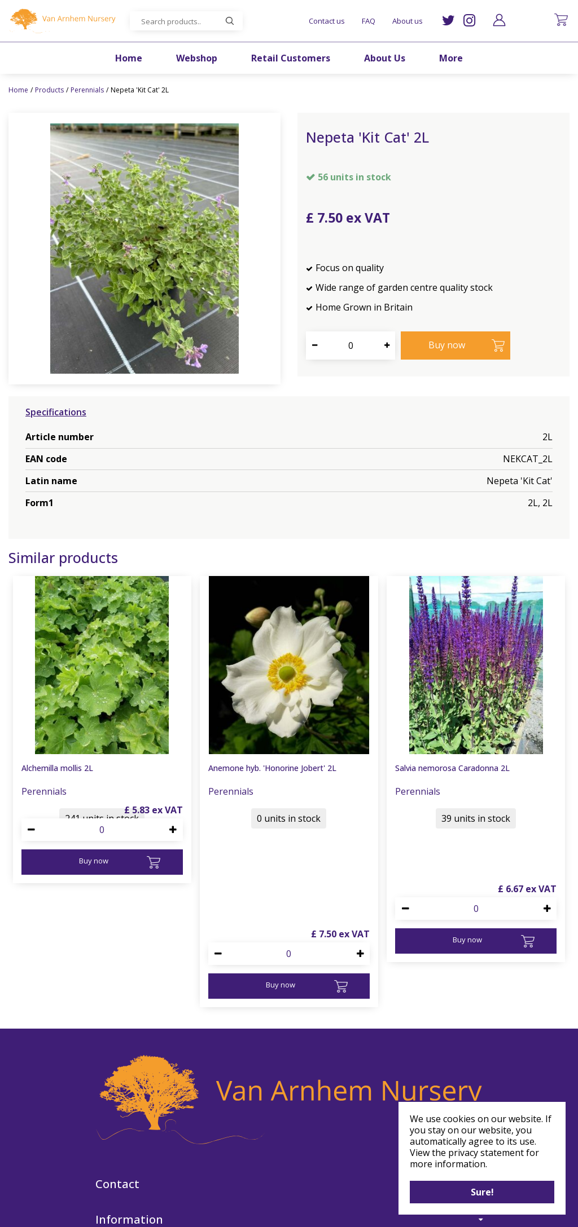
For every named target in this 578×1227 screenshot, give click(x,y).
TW (448, 21)
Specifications (55, 412)
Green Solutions (263, 1212)
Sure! (482, 1192)
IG (469, 21)
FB (304, 1179)
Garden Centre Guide (336, 1212)
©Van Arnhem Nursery (189, 1212)
